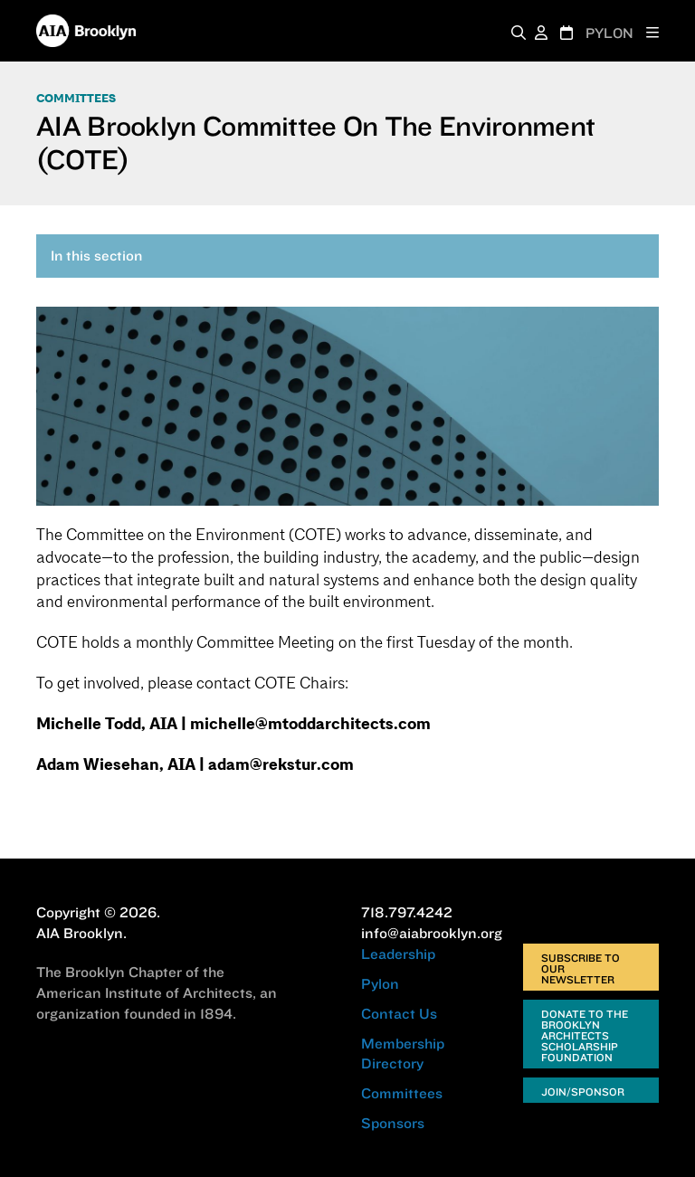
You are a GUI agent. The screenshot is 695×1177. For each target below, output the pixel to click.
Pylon (380, 983)
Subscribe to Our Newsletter (580, 968)
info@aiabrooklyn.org (431, 933)
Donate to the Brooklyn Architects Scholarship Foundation (584, 1035)
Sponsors (392, 1123)
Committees (76, 98)
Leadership (398, 953)
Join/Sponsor (582, 1091)
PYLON (609, 33)
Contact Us (399, 1013)
